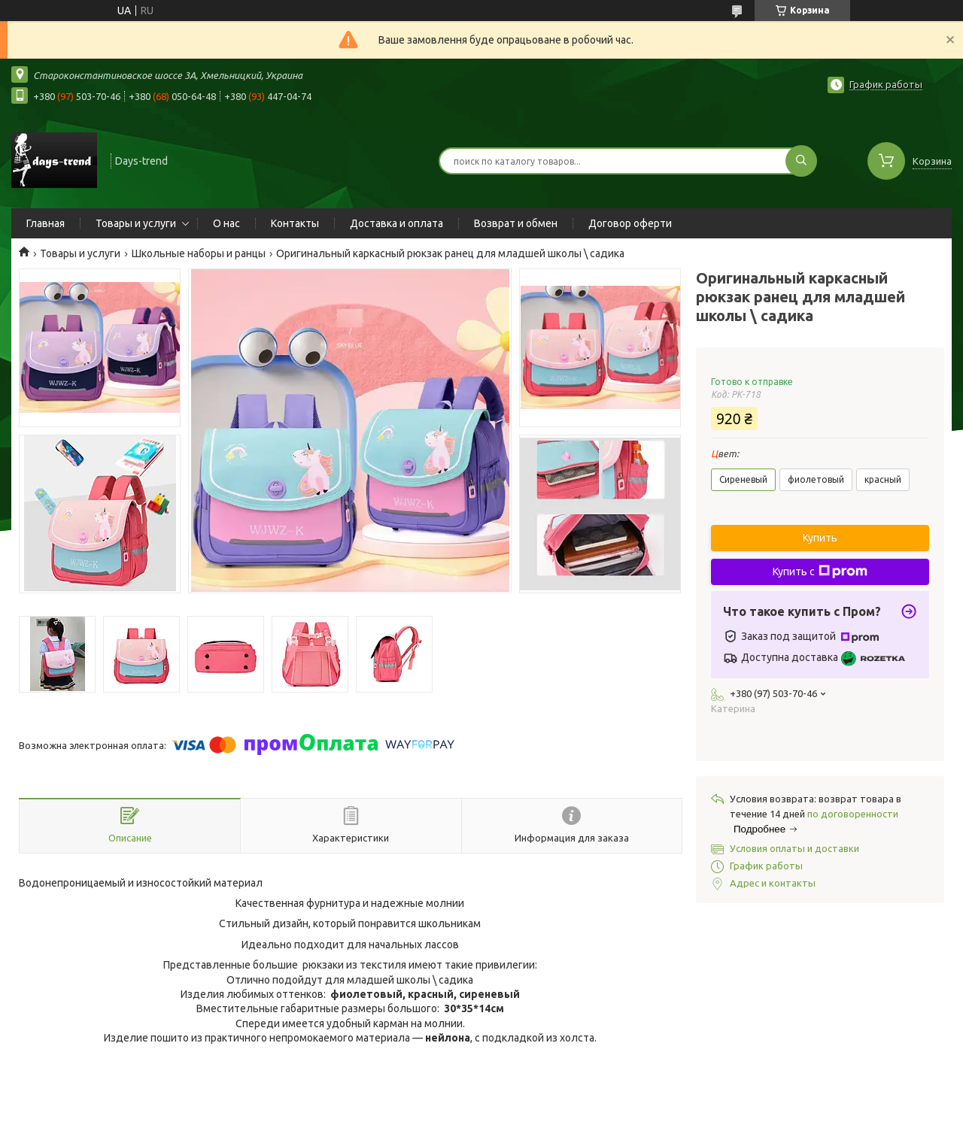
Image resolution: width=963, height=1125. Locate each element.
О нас (226, 223)
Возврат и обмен (515, 223)
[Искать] (801, 161)
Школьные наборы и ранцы (199, 253)
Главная (45, 223)
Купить (820, 538)
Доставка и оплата (396, 223)
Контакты (295, 223)
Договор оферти (630, 223)
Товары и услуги (136, 223)
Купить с (820, 571)
